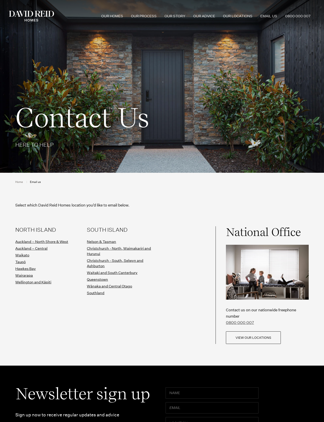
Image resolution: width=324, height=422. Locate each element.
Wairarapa (24, 275)
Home (19, 182)
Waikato (22, 255)
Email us (268, 16)
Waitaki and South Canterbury (112, 273)
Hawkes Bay (25, 269)
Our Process (144, 16)
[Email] (212, 407)
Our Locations (237, 16)
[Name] (212, 393)
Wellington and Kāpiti (33, 282)
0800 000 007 (297, 16)
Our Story (174, 16)
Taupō (20, 262)
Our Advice (204, 16)
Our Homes (112, 16)
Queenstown (97, 279)
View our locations (253, 338)
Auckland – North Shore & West (41, 242)
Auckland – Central (31, 248)
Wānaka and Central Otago (109, 286)
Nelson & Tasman (101, 242)
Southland (95, 293)
